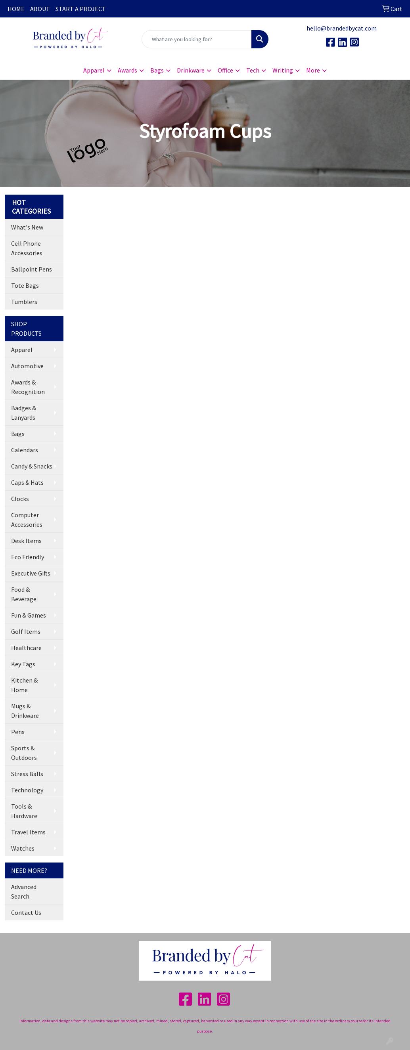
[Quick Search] (197, 39)
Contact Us (26, 912)
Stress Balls (27, 774)
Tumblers (24, 302)
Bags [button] (157, 70)
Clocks (20, 499)
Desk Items (26, 541)
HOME (16, 9)
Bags (18, 434)
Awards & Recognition (28, 387)
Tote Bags (25, 285)
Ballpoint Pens (31, 269)
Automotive (27, 366)
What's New (27, 227)
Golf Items (25, 631)
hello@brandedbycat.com (342, 28)
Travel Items (28, 832)
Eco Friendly (27, 557)
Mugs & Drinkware (25, 710)
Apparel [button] (94, 70)
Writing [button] (282, 70)
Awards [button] (127, 70)
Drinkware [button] (191, 70)
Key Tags (23, 664)
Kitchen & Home (24, 685)
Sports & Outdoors (24, 752)
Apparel (22, 350)
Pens (18, 732)
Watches (22, 848)
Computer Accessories (26, 519)
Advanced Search (23, 891)
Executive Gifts (30, 573)
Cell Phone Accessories (26, 248)
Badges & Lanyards (23, 412)
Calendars (24, 450)
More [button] (313, 70)
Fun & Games (28, 615)
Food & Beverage (23, 594)
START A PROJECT (81, 9)
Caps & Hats (27, 482)
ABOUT (40, 9)
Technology (27, 790)
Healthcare (26, 648)
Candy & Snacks (31, 466)
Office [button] (225, 70)
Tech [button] (252, 70)
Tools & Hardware (24, 811)
